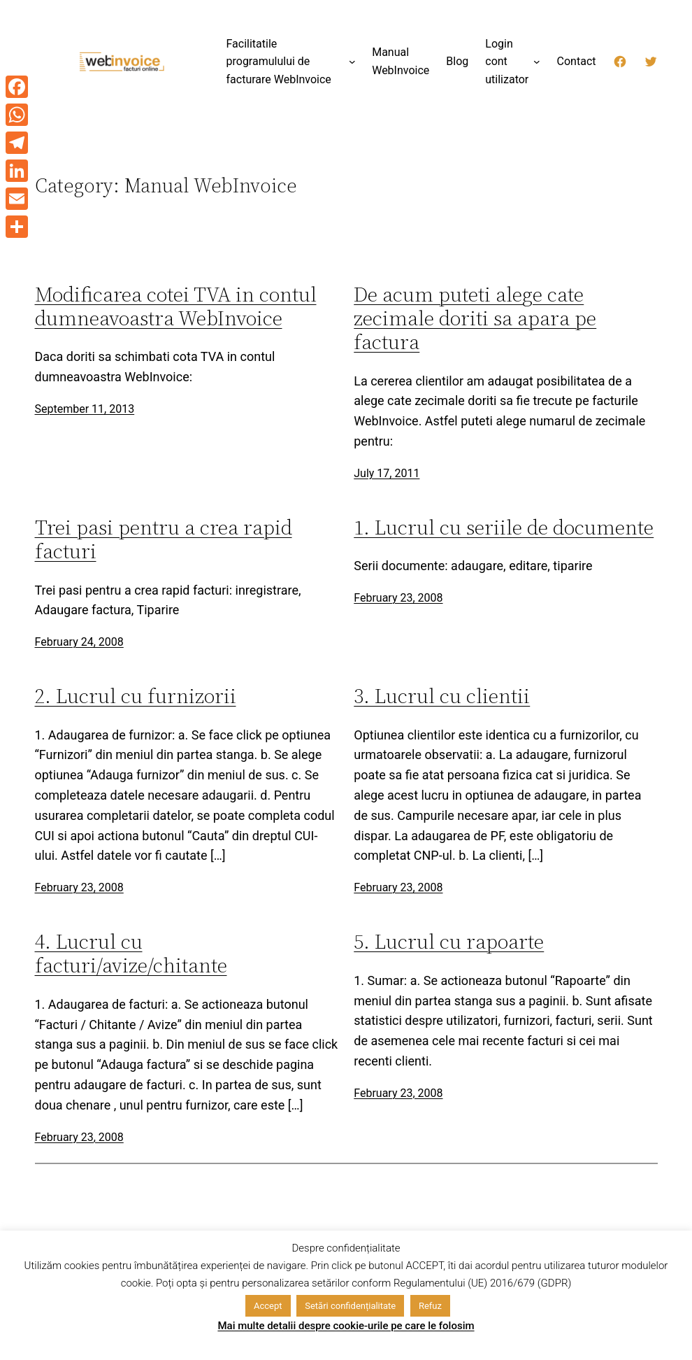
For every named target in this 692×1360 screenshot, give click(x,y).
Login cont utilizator (506, 61)
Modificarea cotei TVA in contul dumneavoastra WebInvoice (176, 306)
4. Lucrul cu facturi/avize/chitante (131, 953)
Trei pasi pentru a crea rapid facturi (163, 539)
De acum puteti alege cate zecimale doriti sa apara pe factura (475, 318)
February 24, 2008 (79, 642)
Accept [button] (268, 1306)
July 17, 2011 (386, 473)
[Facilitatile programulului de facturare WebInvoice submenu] (352, 61)
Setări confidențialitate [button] (350, 1306)
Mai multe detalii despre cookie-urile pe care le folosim (345, 1325)
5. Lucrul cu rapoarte (449, 942)
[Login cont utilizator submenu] (536, 61)
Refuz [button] (430, 1306)
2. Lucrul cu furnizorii (135, 696)
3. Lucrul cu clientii (442, 696)
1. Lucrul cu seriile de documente (504, 527)
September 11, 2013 (85, 409)
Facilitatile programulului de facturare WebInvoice (278, 61)
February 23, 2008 (398, 597)
